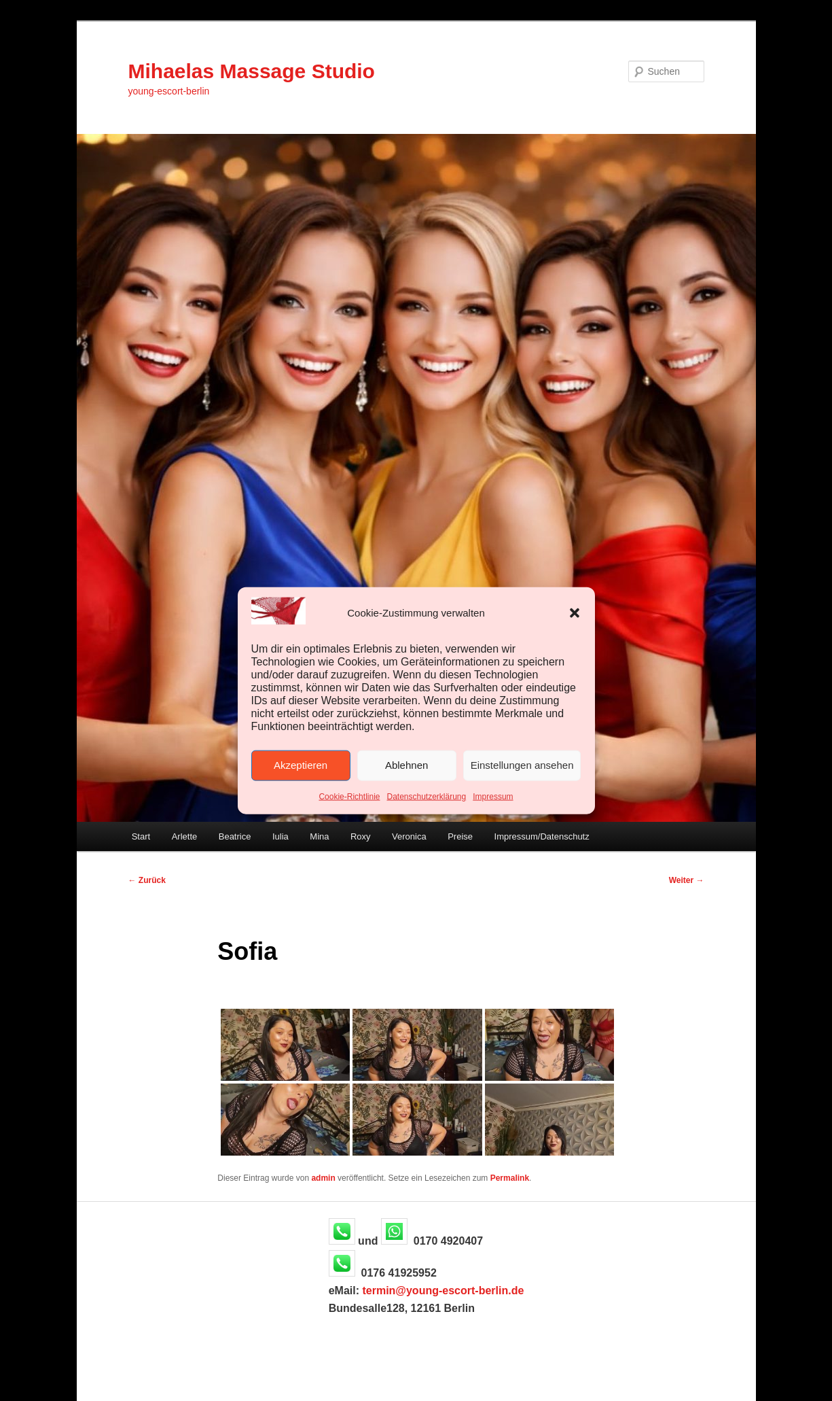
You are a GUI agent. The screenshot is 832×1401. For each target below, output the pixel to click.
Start (141, 836)
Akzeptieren (300, 765)
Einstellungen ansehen (522, 765)
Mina (319, 836)
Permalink (509, 1178)
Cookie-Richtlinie (349, 796)
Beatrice (235, 836)
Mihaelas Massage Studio (251, 71)
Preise (460, 836)
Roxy (360, 836)
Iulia (280, 836)
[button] (574, 613)
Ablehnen (406, 765)
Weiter (686, 880)
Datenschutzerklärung (426, 796)
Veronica (409, 836)
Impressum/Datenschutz (542, 836)
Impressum (493, 796)
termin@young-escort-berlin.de (443, 1290)
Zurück (147, 880)
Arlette (185, 836)
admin (323, 1178)
